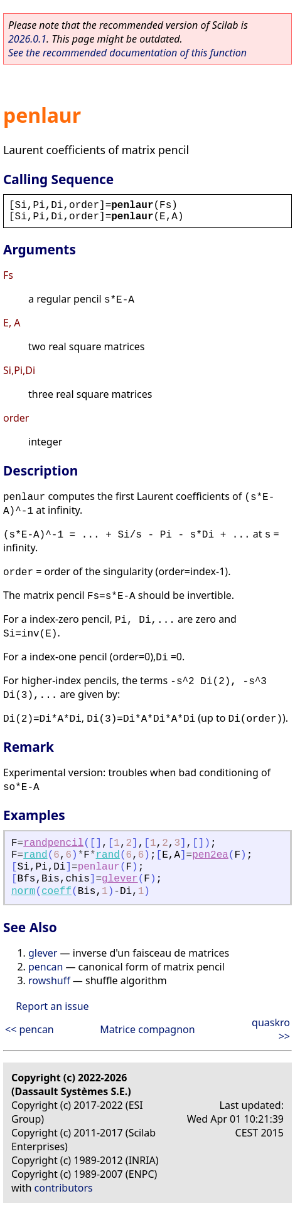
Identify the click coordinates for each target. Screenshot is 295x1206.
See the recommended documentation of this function (127, 53)
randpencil (53, 843)
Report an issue (52, 1006)
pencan (45, 967)
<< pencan (29, 1029)
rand (35, 855)
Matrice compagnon (147, 1029)
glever (120, 879)
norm (23, 891)
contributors (64, 1188)
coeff (56, 891)
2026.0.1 (27, 39)
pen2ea (210, 855)
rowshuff (49, 980)
